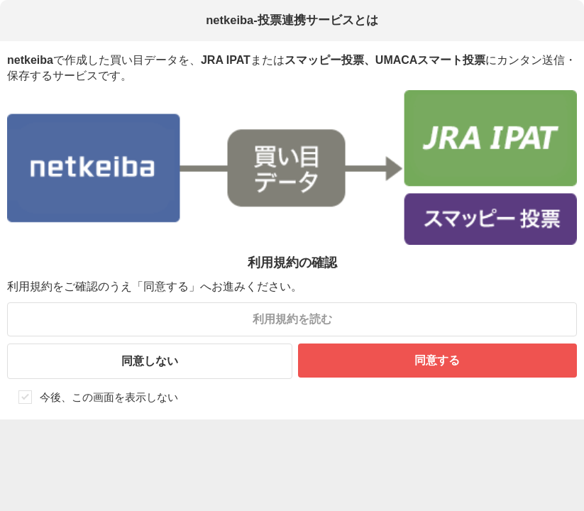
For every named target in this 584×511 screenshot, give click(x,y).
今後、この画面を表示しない (109, 397)
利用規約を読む (292, 319)
